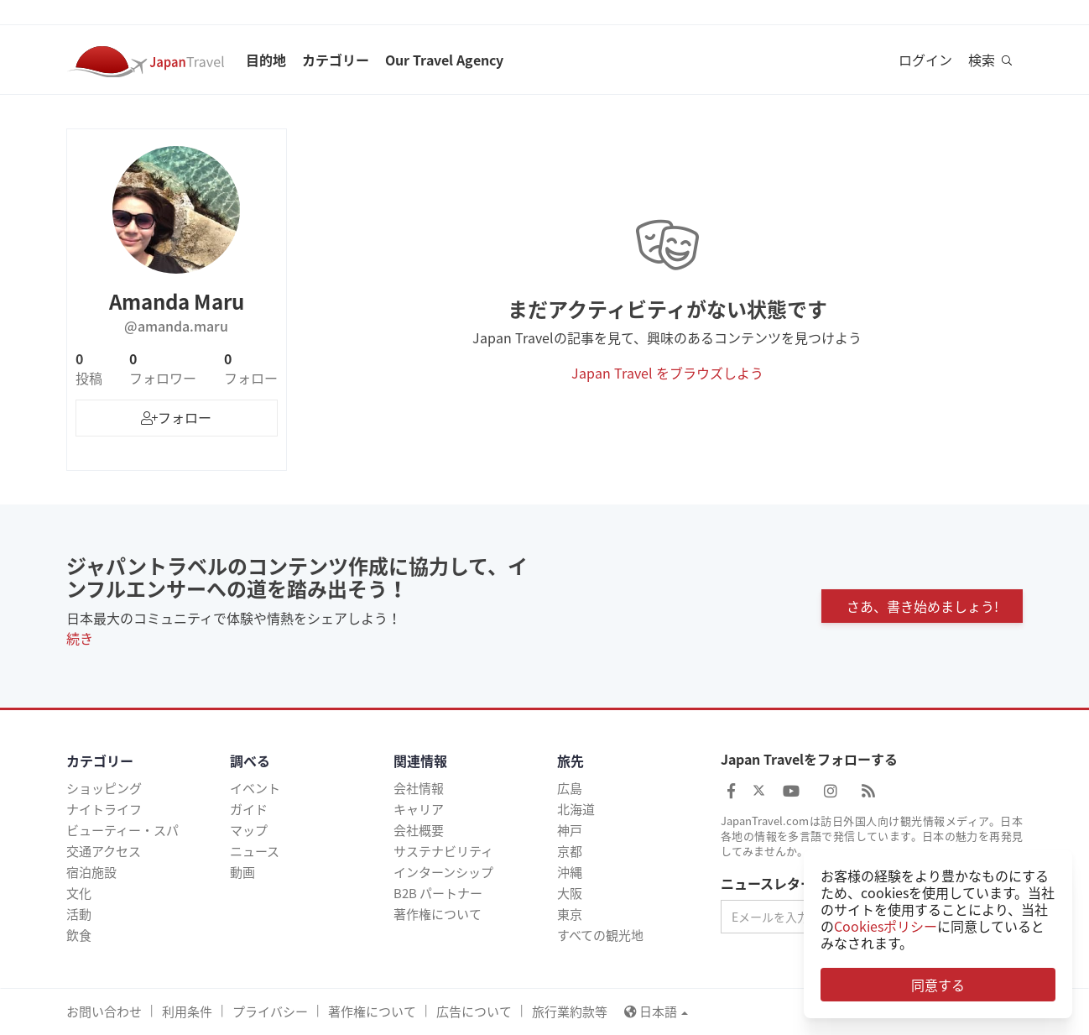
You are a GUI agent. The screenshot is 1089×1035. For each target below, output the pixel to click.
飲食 (78, 935)
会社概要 (418, 830)
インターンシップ (443, 872)
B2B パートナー (437, 893)
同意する (938, 985)
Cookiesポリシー (885, 926)
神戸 (569, 830)
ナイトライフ (104, 809)
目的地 (266, 60)
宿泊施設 (91, 872)
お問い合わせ (104, 1011)
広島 (569, 788)
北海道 (576, 809)
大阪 (569, 893)
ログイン (925, 60)
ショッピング (104, 788)
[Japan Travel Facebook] (731, 790)
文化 (78, 893)
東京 (569, 914)
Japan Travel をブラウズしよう (667, 373)
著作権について (437, 914)
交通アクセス (103, 851)
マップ (249, 830)
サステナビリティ (443, 851)
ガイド (249, 809)
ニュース (254, 851)
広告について (474, 1011)
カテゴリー (335, 60)
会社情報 (418, 788)
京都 (569, 851)
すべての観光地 (600, 935)
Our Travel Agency (444, 60)
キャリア (418, 809)
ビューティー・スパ (122, 830)
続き (79, 638)
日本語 (656, 1011)
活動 (78, 914)
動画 (242, 872)
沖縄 (569, 872)
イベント (255, 788)
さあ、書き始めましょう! (922, 606)
